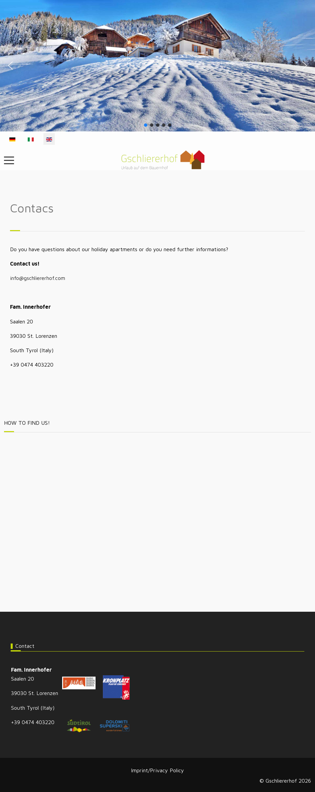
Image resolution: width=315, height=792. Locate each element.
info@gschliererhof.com (37, 278)
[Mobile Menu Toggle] (9, 160)
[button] (10, 65)
